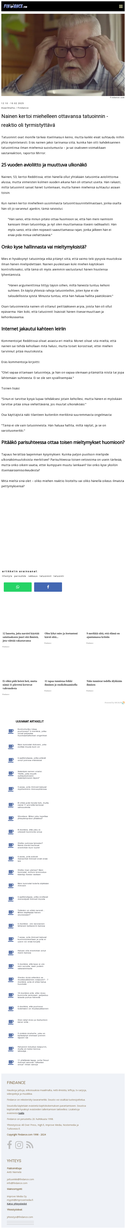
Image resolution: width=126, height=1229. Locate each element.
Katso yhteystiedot (17, 1203)
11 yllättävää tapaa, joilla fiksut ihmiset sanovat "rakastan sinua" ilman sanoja (33, 1062)
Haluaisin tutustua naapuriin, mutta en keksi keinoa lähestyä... (32, 1049)
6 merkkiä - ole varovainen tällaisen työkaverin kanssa (31, 925)
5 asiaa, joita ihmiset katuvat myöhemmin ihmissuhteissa (32, 788)
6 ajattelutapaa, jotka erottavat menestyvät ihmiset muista (33, 898)
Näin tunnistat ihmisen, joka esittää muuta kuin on (32, 746)
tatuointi (59, 576)
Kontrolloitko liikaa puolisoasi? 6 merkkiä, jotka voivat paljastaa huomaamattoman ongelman (32, 732)
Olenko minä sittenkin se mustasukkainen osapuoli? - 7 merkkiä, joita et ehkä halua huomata (33, 981)
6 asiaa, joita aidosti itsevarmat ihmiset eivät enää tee (33, 859)
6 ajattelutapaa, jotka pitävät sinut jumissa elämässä (32, 759)
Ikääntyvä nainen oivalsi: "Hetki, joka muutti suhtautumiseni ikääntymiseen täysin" (30, 774)
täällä (21, 1113)
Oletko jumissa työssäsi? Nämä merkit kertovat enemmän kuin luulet (30, 845)
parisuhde (20, 576)
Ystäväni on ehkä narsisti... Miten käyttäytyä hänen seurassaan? (31, 912)
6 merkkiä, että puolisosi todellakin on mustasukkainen (33, 1008)
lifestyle (7, 576)
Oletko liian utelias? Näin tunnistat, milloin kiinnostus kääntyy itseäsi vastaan (32, 872)
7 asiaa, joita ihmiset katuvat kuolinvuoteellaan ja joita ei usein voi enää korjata (32, 939)
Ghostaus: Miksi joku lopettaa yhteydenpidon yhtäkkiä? (33, 817)
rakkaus (33, 576)
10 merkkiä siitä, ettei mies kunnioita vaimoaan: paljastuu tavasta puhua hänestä (33, 995)
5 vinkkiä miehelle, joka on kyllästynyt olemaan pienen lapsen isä (31, 1035)
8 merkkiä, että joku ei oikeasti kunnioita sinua (30, 831)
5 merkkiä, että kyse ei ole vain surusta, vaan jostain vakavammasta (31, 966)
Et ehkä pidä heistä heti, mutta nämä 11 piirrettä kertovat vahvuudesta (33, 805)
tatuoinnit (46, 576)
